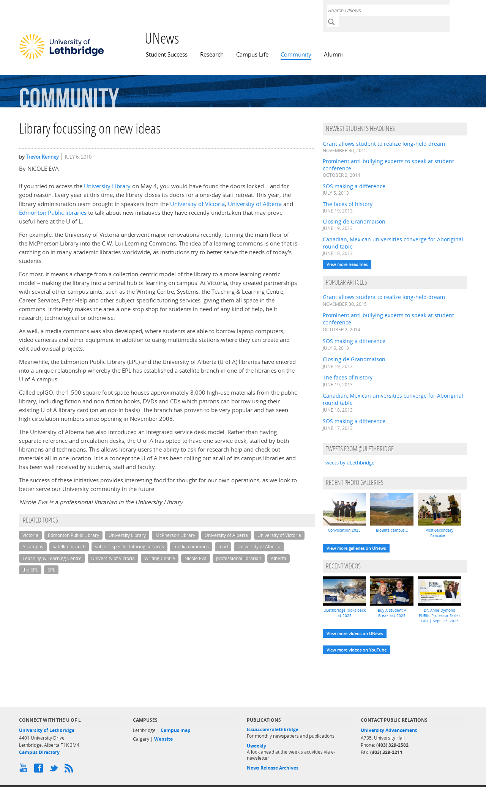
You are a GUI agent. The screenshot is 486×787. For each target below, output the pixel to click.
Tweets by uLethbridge (348, 462)
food (223, 546)
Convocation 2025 (344, 530)
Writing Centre (159, 558)
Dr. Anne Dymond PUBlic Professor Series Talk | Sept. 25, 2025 (440, 615)
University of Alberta (255, 204)
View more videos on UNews (355, 633)
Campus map (176, 730)
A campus (32, 546)
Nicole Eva (196, 558)
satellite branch (69, 546)
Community (296, 54)
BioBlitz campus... (392, 530)
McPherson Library (175, 535)
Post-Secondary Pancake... (439, 532)
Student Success (167, 54)
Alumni (333, 54)
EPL (51, 570)
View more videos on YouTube (357, 650)
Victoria (30, 535)
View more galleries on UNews (356, 548)
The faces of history (347, 204)
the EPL (30, 570)
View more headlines (347, 264)
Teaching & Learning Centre (52, 558)
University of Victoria (197, 204)
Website (163, 739)
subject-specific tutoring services (129, 546)
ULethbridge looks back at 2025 (344, 613)
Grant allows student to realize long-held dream (384, 143)
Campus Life (252, 54)
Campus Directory (39, 752)
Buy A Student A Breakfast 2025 (392, 613)
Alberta (278, 558)
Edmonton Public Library (73, 535)
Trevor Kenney (42, 156)
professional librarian (238, 558)
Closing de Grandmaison (354, 221)
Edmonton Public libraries (53, 213)
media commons (191, 546)
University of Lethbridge (46, 730)
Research (212, 54)
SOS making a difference (354, 186)
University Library (107, 186)
